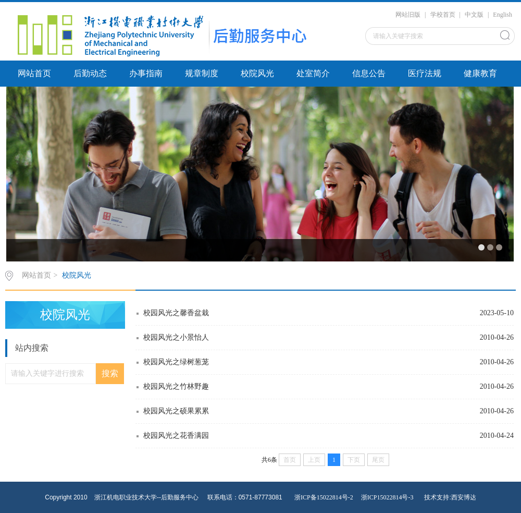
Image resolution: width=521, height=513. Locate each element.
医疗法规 (424, 73)
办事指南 (146, 73)
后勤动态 (90, 73)
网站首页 (34, 73)
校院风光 (257, 73)
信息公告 (369, 73)
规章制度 (201, 73)
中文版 (474, 14)
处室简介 (313, 73)
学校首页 (442, 14)
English (502, 14)
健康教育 (480, 73)
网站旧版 (407, 14)
